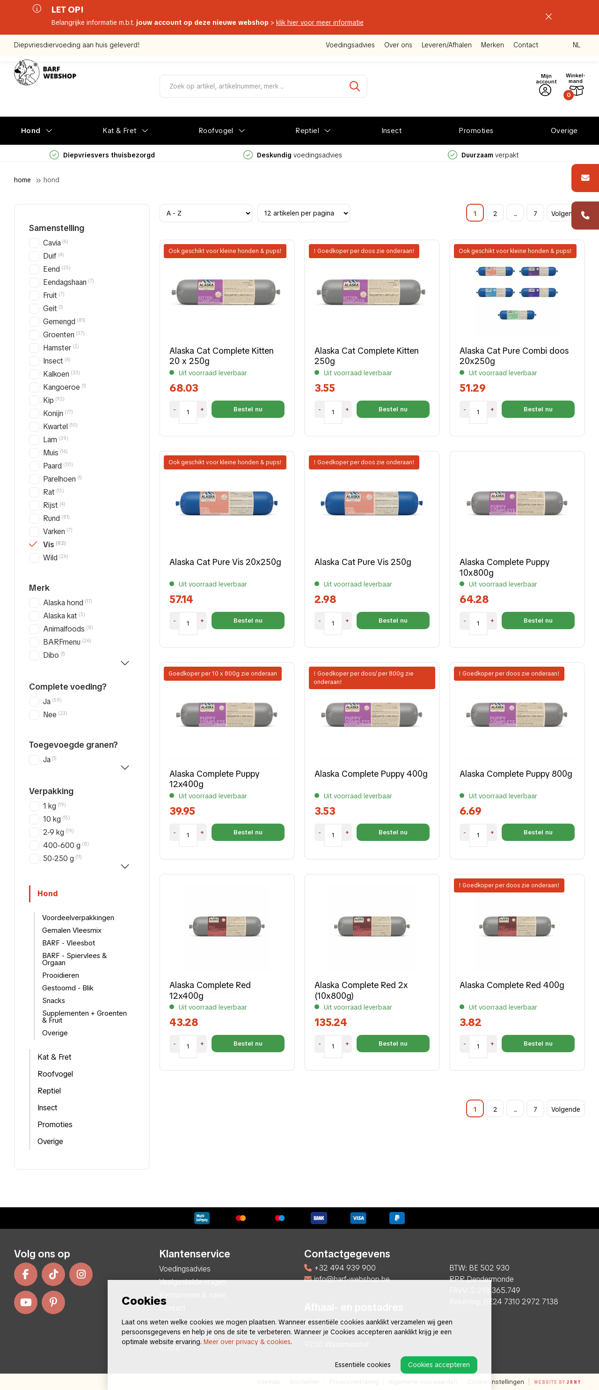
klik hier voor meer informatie (320, 22)
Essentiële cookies (363, 1364)
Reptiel (307, 130)
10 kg (56, 819)
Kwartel (60, 426)
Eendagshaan (68, 282)
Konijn (58, 413)
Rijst (54, 505)
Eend (57, 269)
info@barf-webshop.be (347, 1279)
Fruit (54, 295)
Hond (31, 130)
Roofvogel (216, 130)
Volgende (565, 213)
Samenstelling (56, 228)
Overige (564, 130)
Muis (55, 453)
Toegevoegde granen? (73, 745)
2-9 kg (58, 832)
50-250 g (62, 858)
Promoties (476, 130)
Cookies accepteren (439, 1364)
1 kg (54, 806)
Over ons (398, 45)
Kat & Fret (119, 130)
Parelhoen (62, 479)
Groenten (64, 335)
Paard (58, 466)
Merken (492, 45)
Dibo (54, 655)
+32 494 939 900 (340, 1268)
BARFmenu (67, 642)
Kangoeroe (64, 387)
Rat (53, 492)
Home (22, 180)
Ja (52, 701)
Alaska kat (64, 616)
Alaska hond (67, 603)
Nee (55, 715)
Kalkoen (61, 374)
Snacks (53, 1000)
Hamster (61, 348)
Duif (53, 256)
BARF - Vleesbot (68, 943)
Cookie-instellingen (496, 1381)
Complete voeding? (68, 686)
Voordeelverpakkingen (78, 917)
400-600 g (66, 845)
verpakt (483, 155)
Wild (55, 558)
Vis (54, 545)
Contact (525, 45)
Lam (55, 440)
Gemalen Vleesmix (72, 930)
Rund (56, 518)
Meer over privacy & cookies (247, 1342)
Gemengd (64, 322)
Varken (58, 531)
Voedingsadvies (350, 45)
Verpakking (51, 791)
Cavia (55, 243)
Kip (54, 400)
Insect (391, 130)
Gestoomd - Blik (68, 988)
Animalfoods (68, 629)
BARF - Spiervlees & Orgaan (74, 959)
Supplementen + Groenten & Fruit (84, 1017)
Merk (39, 588)
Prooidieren (60, 975)
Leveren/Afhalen (447, 45)
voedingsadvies (292, 155)
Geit (53, 308)
